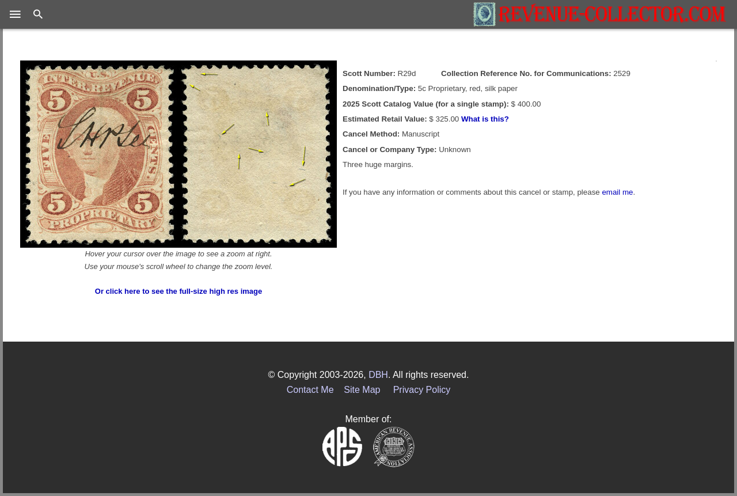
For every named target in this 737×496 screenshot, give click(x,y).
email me (617, 192)
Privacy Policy (422, 390)
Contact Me (310, 390)
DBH (378, 375)
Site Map (362, 390)
